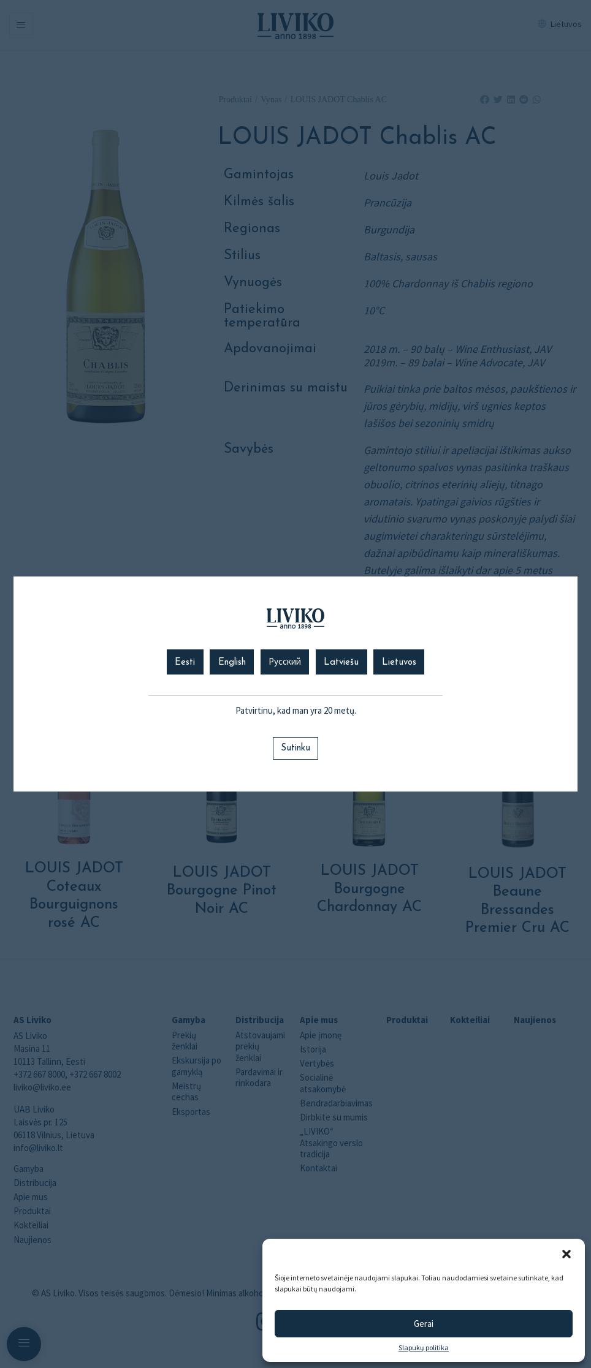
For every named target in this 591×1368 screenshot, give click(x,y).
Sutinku (295, 748)
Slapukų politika (423, 1347)
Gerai (423, 1323)
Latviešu (341, 662)
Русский (285, 662)
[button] (566, 1254)
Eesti (185, 662)
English (232, 662)
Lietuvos (399, 662)
